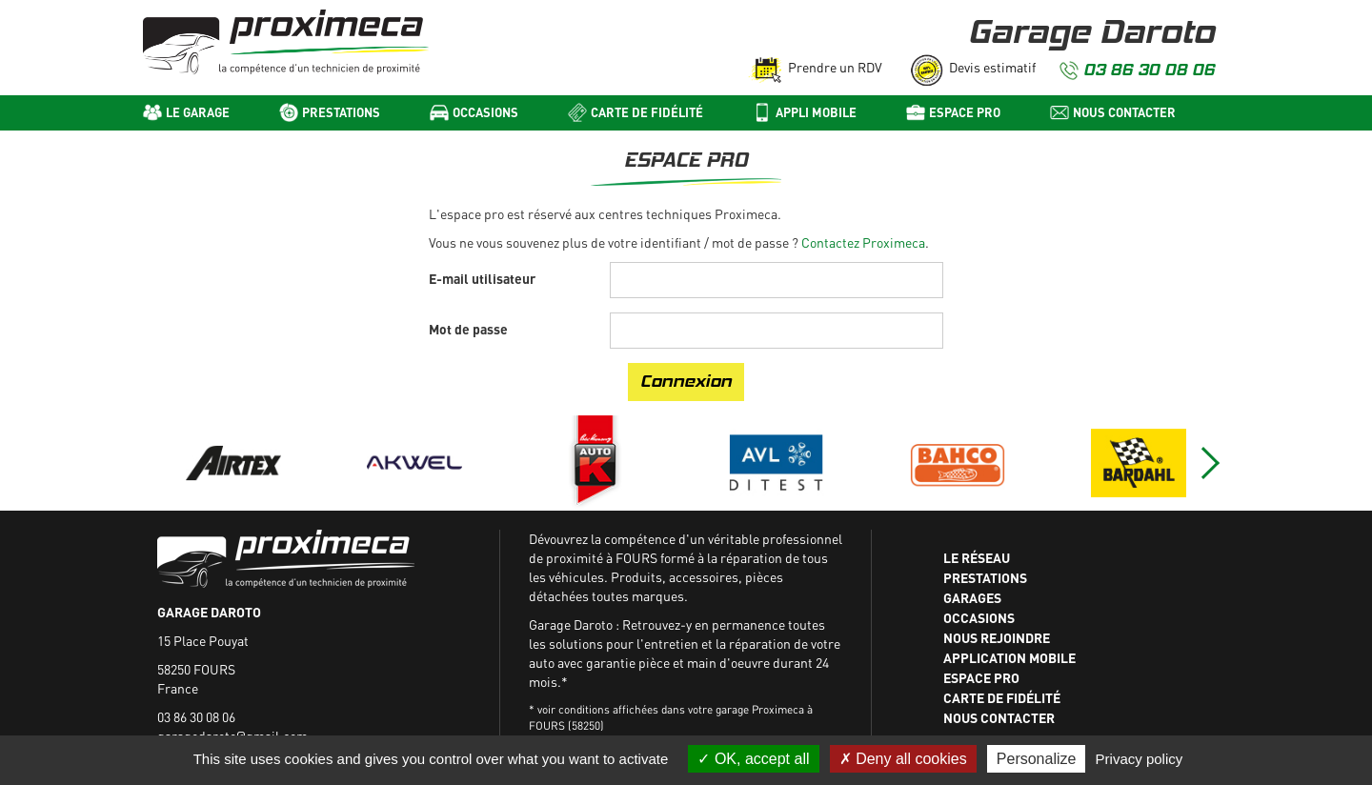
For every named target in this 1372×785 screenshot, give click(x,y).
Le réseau (976, 557)
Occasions (485, 112)
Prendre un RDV (835, 67)
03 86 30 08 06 (1149, 69)
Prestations (341, 112)
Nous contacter (1124, 112)
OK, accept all (753, 759)
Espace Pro (981, 677)
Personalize (1037, 759)
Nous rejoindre (996, 637)
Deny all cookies (903, 759)
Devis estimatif (992, 67)
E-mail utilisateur (482, 278)
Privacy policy (1139, 759)
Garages (972, 597)
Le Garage (198, 112)
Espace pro (964, 112)
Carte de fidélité (647, 112)
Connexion (686, 381)
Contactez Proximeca (863, 242)
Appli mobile (816, 112)
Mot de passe (468, 328)
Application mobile (1009, 657)
